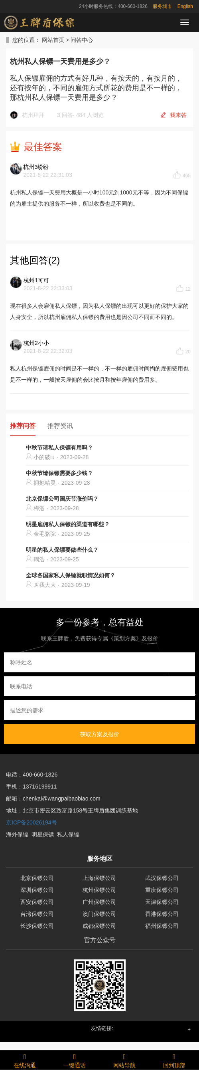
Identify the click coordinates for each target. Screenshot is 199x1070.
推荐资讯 (60, 425)
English (185, 6)
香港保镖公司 (162, 914)
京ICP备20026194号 (31, 822)
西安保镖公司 (37, 902)
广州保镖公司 (99, 902)
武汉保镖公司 (162, 878)
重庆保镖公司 (162, 890)
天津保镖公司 (162, 902)
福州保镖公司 (162, 926)
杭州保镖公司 (99, 890)
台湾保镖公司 (37, 914)
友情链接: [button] (102, 1028)
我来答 (178, 115)
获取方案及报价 (99, 734)
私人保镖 (68, 834)
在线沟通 (25, 1059)
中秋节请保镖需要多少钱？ (59, 473)
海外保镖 (17, 834)
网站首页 (53, 40)
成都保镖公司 (99, 926)
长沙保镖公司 (37, 926)
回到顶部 (174, 1059)
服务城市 (162, 6)
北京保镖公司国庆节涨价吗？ (62, 498)
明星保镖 (43, 834)
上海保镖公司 (99, 878)
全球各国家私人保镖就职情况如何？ (70, 575)
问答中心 (82, 40)
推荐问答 (22, 425)
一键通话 (75, 1059)
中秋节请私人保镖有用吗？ (59, 447)
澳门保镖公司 (99, 914)
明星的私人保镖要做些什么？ (62, 550)
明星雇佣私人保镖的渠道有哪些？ (68, 524)
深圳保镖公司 (37, 890)
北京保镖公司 (37, 878)
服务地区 (99, 858)
